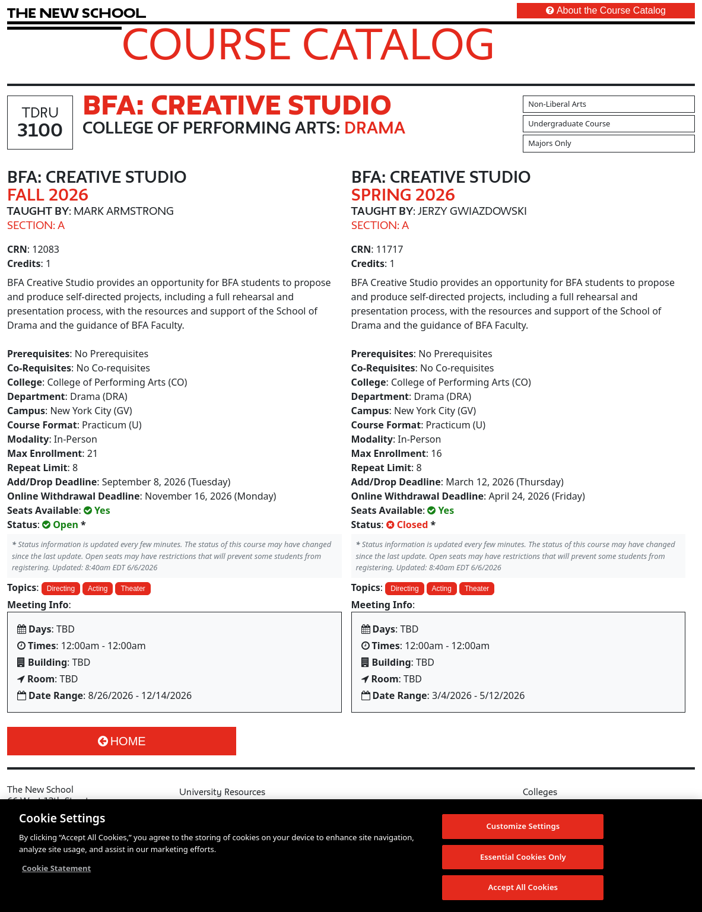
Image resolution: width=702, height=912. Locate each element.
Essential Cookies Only (523, 857)
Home (122, 741)
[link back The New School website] (76, 12)
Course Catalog (308, 43)
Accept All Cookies (523, 888)
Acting (97, 588)
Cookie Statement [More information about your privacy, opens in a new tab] (56, 868)
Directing (61, 588)
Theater (132, 588)
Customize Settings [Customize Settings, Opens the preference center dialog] (523, 826)
